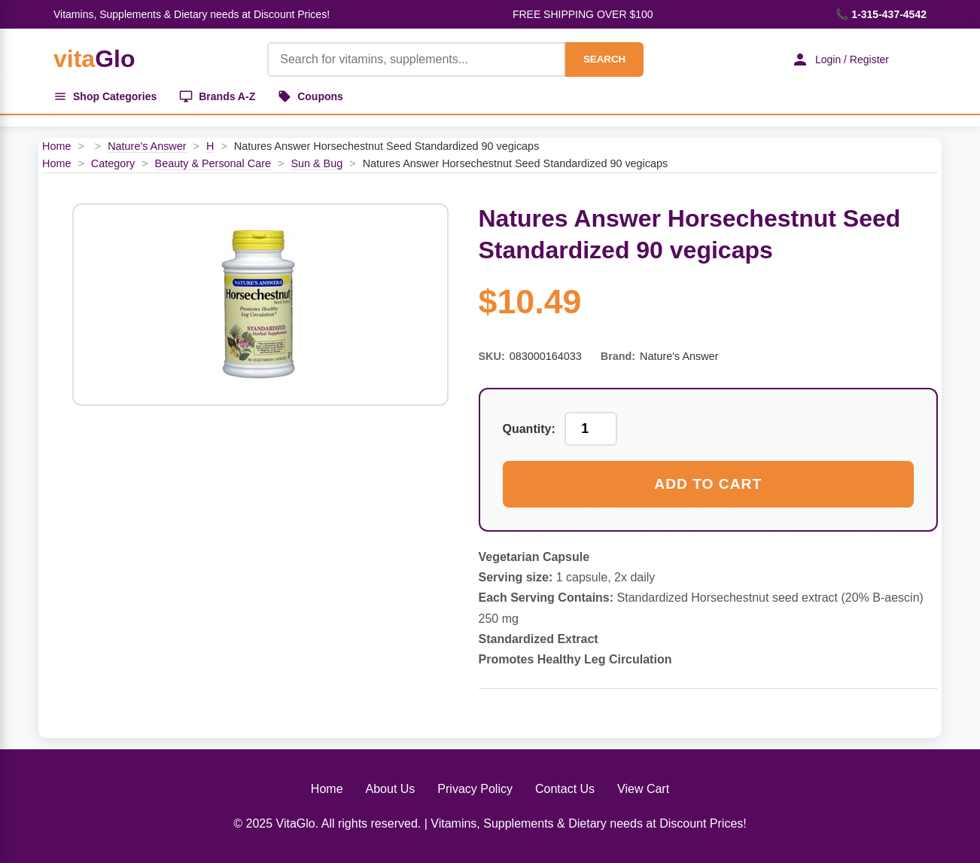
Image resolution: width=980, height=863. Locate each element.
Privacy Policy (475, 788)
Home (56, 146)
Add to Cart (708, 484)
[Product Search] (416, 59)
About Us (390, 788)
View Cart (643, 788)
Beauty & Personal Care (213, 163)
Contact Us (565, 788)
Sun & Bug (316, 163)
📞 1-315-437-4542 (881, 14)
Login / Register (840, 59)
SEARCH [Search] (604, 59)
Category (113, 163)
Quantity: (529, 428)
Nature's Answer (147, 146)
